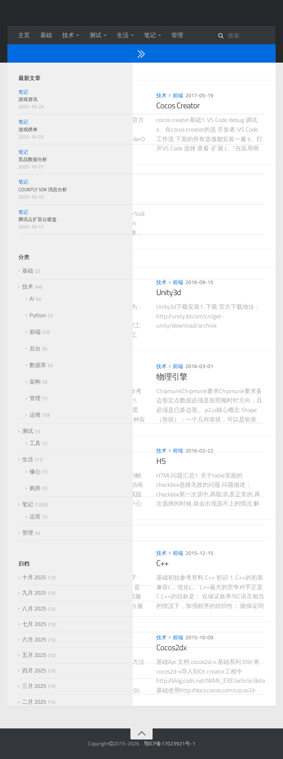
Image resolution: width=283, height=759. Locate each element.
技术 (68, 35)
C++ (162, 563)
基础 (46, 35)
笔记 (150, 35)
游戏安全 (52, 189)
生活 (123, 35)
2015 (48, 528)
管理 (177, 35)
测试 (95, 35)
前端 (58, 95)
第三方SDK (55, 563)
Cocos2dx (171, 647)
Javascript (52, 647)
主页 (24, 35)
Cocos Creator (178, 105)
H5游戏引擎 (57, 461)
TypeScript (53, 292)
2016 (48, 257)
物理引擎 (171, 376)
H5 (160, 461)
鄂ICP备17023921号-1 (169, 743)
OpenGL (49, 105)
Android (49, 376)
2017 (48, 71)
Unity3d (168, 292)
